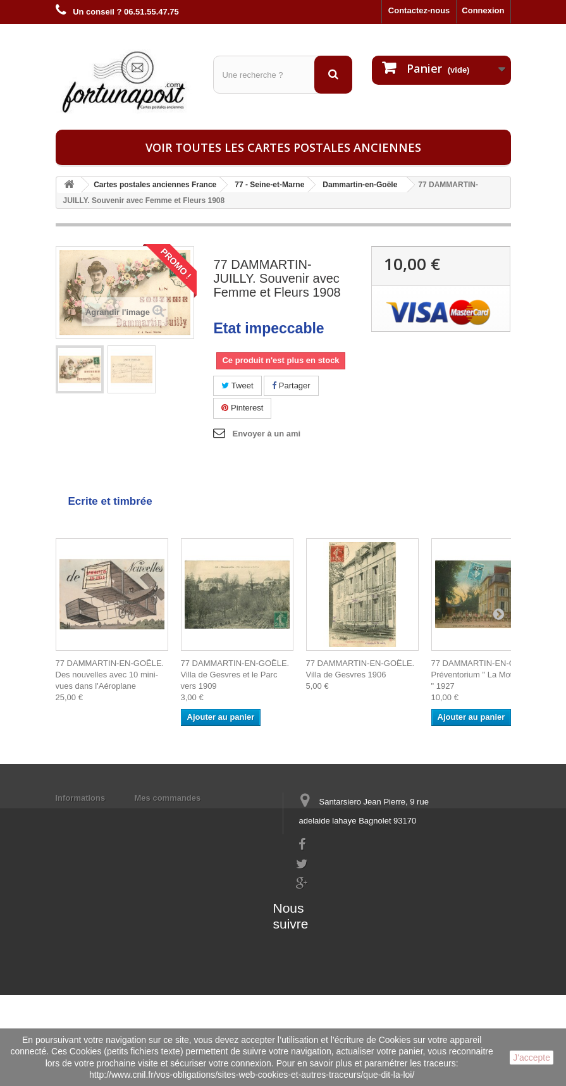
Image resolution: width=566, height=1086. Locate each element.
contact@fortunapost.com (345, 905)
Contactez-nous (419, 10)
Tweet (237, 385)
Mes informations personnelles (195, 814)
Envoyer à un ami (266, 433)
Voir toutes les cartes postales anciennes (283, 147)
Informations (81, 798)
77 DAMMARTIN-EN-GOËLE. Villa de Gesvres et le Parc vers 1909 (235, 674)
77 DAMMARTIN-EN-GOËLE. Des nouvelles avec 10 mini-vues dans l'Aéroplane (110, 674)
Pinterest (242, 407)
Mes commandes (168, 798)
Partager (291, 385)
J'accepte (531, 1057)
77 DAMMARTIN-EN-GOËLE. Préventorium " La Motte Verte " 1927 (486, 674)
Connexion (483, 10)
